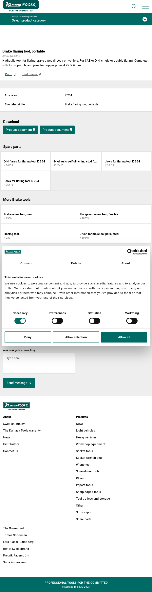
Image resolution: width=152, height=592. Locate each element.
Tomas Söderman (15, 535)
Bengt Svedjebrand (16, 549)
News (7, 437)
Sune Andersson (14, 562)
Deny (27, 337)
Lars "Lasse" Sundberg (18, 542)
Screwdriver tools (88, 471)
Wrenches (82, 464)
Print (10, 74)
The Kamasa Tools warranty (22, 430)
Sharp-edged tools (88, 492)
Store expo (83, 512)
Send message (19, 383)
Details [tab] (76, 263)
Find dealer (31, 74)
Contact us (10, 451)
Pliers (80, 478)
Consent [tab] (26, 263)
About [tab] (125, 263)
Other (79, 505)
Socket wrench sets (89, 458)
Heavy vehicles (86, 437)
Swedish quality (14, 424)
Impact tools (84, 485)
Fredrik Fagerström (16, 555)
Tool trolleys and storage (93, 498)
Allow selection (76, 337)
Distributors (11, 444)
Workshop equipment (90, 444)
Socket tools (84, 451)
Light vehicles (85, 430)
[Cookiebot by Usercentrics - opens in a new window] (130, 252)
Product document (20, 130)
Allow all (124, 337)
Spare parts (83, 519)
